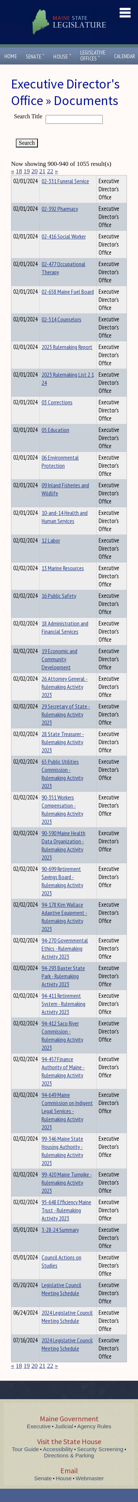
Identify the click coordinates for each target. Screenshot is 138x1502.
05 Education (55, 443)
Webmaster (90, 1491)
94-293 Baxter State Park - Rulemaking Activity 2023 (63, 989)
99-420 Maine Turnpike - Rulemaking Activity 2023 (67, 1196)
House (62, 56)
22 (50, 171)
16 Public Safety (59, 609)
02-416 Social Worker (64, 249)
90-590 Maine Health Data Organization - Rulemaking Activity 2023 (63, 858)
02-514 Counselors (61, 332)
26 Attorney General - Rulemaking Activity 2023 (65, 700)
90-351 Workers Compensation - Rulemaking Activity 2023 (62, 822)
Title (17, 180)
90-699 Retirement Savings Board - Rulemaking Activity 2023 (62, 894)
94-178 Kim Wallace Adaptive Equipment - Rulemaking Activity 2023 (64, 930)
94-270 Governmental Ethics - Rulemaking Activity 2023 (65, 961)
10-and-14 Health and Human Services (65, 530)
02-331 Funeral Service (65, 194)
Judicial (64, 1439)
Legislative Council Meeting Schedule (61, 1302)
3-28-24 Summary (60, 1243)
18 (19, 171)
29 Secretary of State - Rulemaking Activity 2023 (66, 727)
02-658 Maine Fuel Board (68, 305)
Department (53, 180)
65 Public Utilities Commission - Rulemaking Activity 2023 (62, 787)
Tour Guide (25, 1462)
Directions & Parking (69, 1469)
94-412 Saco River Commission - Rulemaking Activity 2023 (62, 1048)
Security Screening (100, 1462)
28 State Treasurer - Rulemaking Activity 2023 (63, 755)
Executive (39, 1439)
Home (10, 56)
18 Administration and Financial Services (65, 640)
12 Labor (51, 554)
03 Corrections (57, 415)
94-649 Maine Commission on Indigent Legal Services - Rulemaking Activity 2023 (67, 1124)
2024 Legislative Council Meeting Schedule (67, 1330)
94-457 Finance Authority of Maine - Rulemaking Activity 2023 (63, 1084)
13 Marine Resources (63, 581)
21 (42, 171)
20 (34, 171)
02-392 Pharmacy (60, 222)
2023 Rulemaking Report (67, 360)
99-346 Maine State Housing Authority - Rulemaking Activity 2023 (62, 1164)
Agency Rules (94, 1439)
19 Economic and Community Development (59, 672)
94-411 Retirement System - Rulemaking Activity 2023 (63, 1017)
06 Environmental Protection (60, 475)
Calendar (124, 56)
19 (27, 171)
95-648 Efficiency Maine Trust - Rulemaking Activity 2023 (66, 1223)
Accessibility (58, 1462)
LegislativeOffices (92, 56)
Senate (35, 56)
